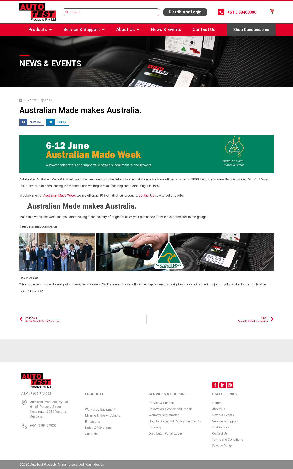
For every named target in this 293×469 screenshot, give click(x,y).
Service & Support (84, 29)
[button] (185, 12)
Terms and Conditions (227, 440)
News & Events (166, 29)
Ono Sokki (92, 434)
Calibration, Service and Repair (170, 409)
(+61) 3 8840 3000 (43, 425)
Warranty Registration (164, 415)
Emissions (92, 422)
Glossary (155, 427)
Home (216, 403)
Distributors (220, 427)
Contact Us (204, 29)
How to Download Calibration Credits (175, 421)
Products (40, 29)
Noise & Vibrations (98, 428)
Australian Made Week (59, 195)
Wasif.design (94, 464)
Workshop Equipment (100, 409)
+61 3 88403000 (241, 12)
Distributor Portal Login (165, 433)
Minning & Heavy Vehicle (102, 415)
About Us (128, 29)
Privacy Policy (222, 446)
